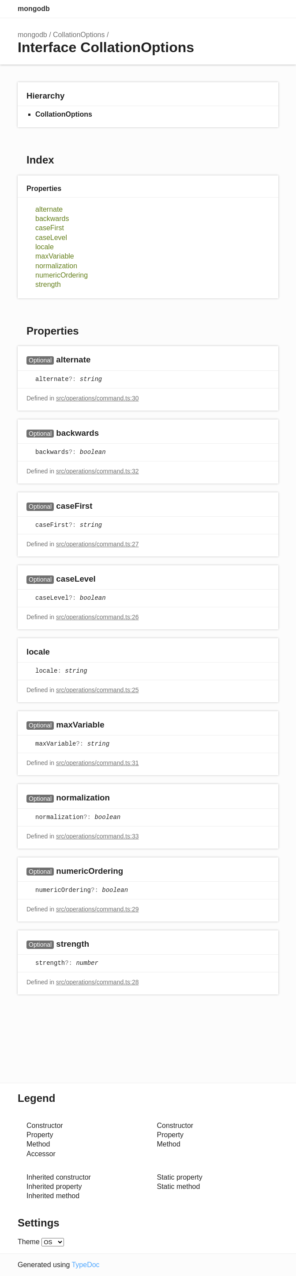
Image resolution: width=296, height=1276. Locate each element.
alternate (49, 209)
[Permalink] (99, 360)
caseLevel (51, 237)
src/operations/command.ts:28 (97, 982)
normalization (56, 266)
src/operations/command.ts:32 (97, 471)
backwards (52, 218)
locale (44, 247)
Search (234, 9)
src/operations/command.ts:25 (97, 689)
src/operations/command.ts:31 (97, 762)
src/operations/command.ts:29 (97, 909)
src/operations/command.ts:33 (97, 836)
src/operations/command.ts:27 (97, 544)
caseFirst (49, 228)
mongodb (34, 8)
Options (252, 9)
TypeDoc (85, 1264)
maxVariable (54, 256)
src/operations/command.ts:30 (97, 398)
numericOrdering (61, 275)
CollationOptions (79, 34)
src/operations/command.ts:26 (97, 617)
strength (48, 284)
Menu (269, 9)
